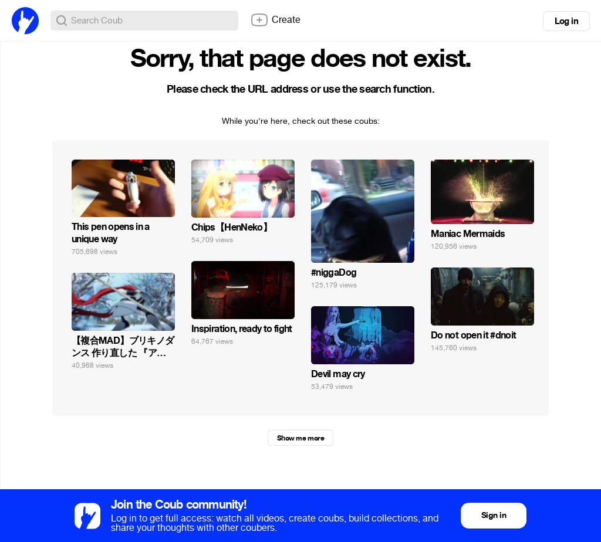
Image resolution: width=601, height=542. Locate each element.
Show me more (300, 438)
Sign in (493, 515)
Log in (566, 21)
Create (275, 20)
